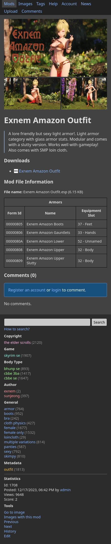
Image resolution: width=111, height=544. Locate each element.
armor (14, 408)
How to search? (17, 329)
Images (25, 3)
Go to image (14, 512)
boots (13, 413)
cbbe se (16, 378)
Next (8, 526)
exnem (12, 391)
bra (11, 418)
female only (19, 432)
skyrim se (17, 355)
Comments (32, 11)
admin (65, 489)
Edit (7, 536)
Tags (40, 3)
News (86, 3)
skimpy (14, 456)
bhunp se (16, 368)
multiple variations (24, 442)
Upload (11, 11)
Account (69, 3)
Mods (9, 3)
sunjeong (16, 395)
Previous (11, 521)
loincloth (15, 437)
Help (53, 3)
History (10, 531)
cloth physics (19, 423)
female (15, 427)
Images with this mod (22, 517)
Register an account (27, 290)
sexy (12, 451)
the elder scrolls (23, 342)
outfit (14, 469)
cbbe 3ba (17, 373)
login (56, 290)
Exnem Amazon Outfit (37, 171)
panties (15, 446)
